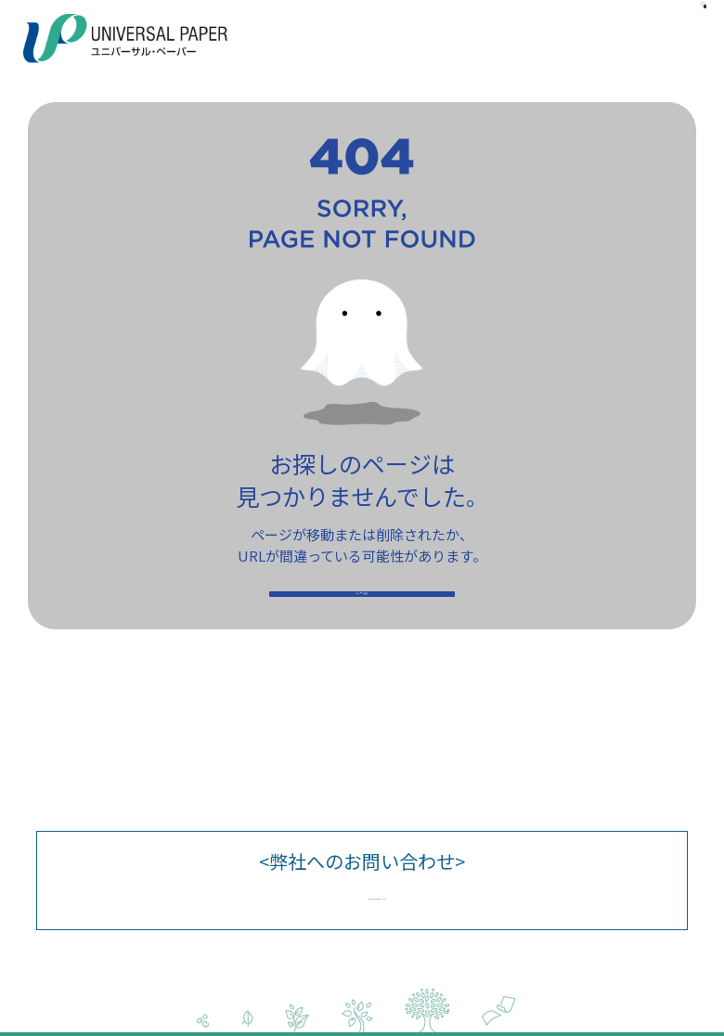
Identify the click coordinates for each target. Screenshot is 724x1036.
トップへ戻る (362, 613)
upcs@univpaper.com (376, 891)
